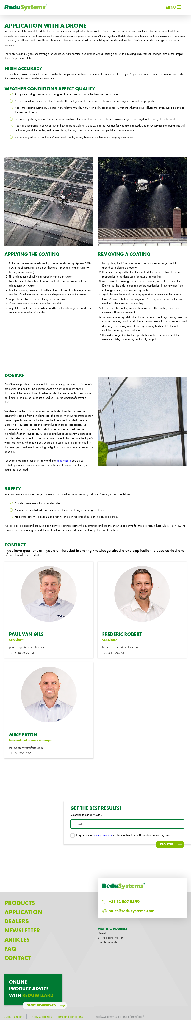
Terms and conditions (69, 1016)
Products (19, 903)
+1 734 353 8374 (20, 753)
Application (23, 912)
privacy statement (102, 835)
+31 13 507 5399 (124, 901)
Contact (17, 958)
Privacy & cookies (40, 1016)
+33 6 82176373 (113, 652)
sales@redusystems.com (131, 910)
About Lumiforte (14, 1016)
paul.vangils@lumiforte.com (26, 647)
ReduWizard (64, 460)
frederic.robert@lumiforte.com (121, 647)
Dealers (16, 921)
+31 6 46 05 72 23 (21, 652)
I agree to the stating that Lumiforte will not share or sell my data (120, 835)
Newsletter (22, 930)
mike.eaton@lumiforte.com (26, 747)
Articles (17, 940)
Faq (10, 949)
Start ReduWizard (41, 1005)
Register (166, 844)
